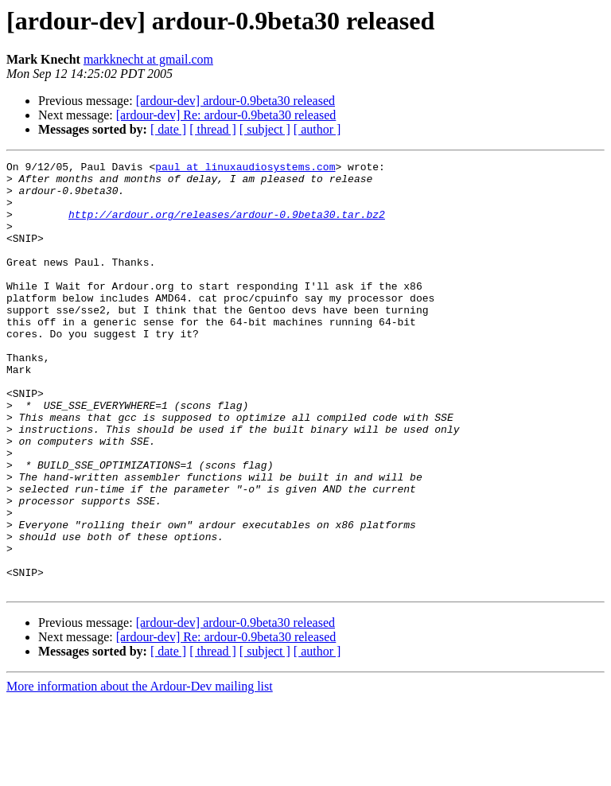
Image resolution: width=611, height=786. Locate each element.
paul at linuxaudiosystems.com (245, 168)
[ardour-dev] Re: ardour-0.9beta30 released (226, 115)
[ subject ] (264, 129)
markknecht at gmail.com (148, 59)
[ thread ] (212, 129)
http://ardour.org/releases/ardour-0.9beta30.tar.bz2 (226, 226)
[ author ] (317, 129)
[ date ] (168, 129)
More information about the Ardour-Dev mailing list (139, 772)
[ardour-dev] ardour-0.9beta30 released (235, 100)
